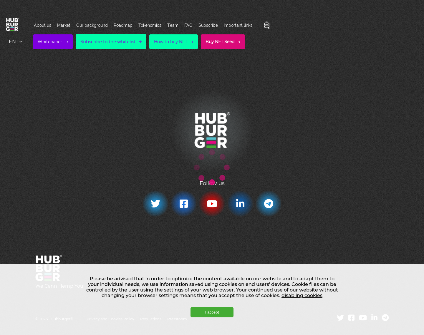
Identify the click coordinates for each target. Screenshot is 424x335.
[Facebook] (183, 203)
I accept (212, 312)
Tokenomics (149, 25)
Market (63, 25)
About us (42, 25)
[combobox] (16, 41)
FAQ (188, 25)
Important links (238, 25)
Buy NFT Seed (220, 41)
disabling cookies (301, 295)
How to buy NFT (170, 41)
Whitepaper (50, 41)
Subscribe (208, 25)
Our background (92, 25)
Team (172, 25)
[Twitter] (155, 203)
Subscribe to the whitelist (108, 41)
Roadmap (123, 25)
